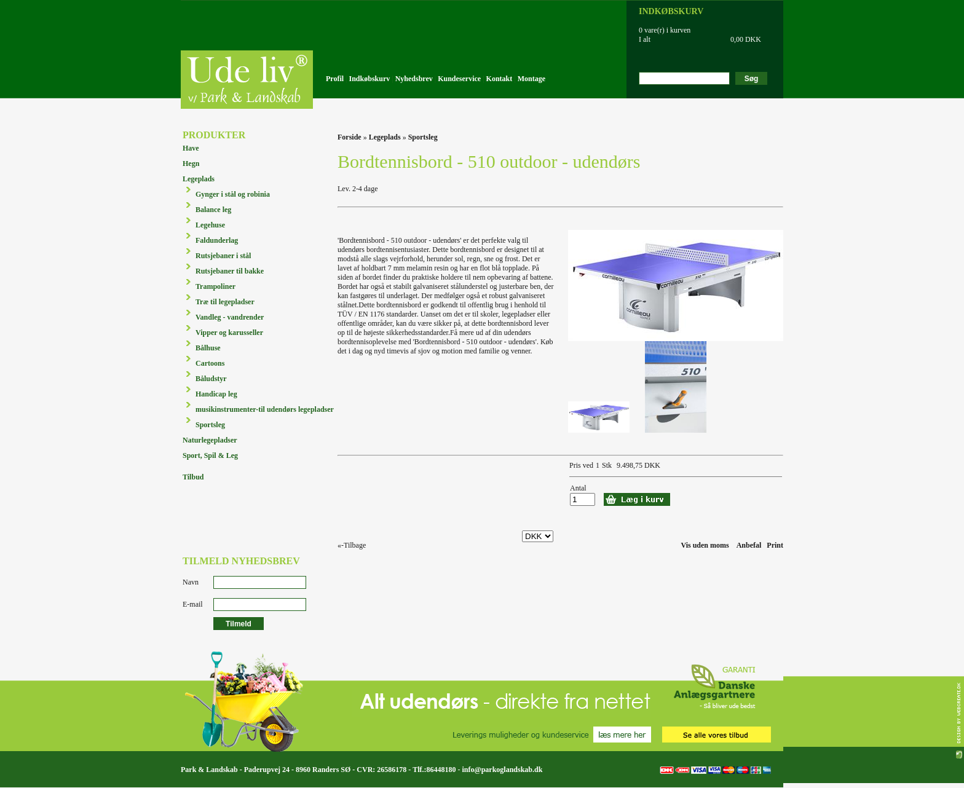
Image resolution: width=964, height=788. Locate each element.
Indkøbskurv (369, 78)
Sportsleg (210, 424)
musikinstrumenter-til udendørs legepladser (265, 409)
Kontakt (499, 78)
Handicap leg (216, 394)
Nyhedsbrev (414, 78)
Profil (335, 78)
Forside (350, 137)
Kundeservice (459, 78)
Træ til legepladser (225, 301)
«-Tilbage (352, 545)
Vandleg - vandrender (230, 317)
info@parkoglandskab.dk (502, 769)
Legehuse (210, 225)
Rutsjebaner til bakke (230, 271)
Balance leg (213, 209)
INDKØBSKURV (671, 11)
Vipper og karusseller (229, 332)
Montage (531, 78)
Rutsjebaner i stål (223, 255)
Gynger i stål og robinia (233, 194)
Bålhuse (208, 348)
